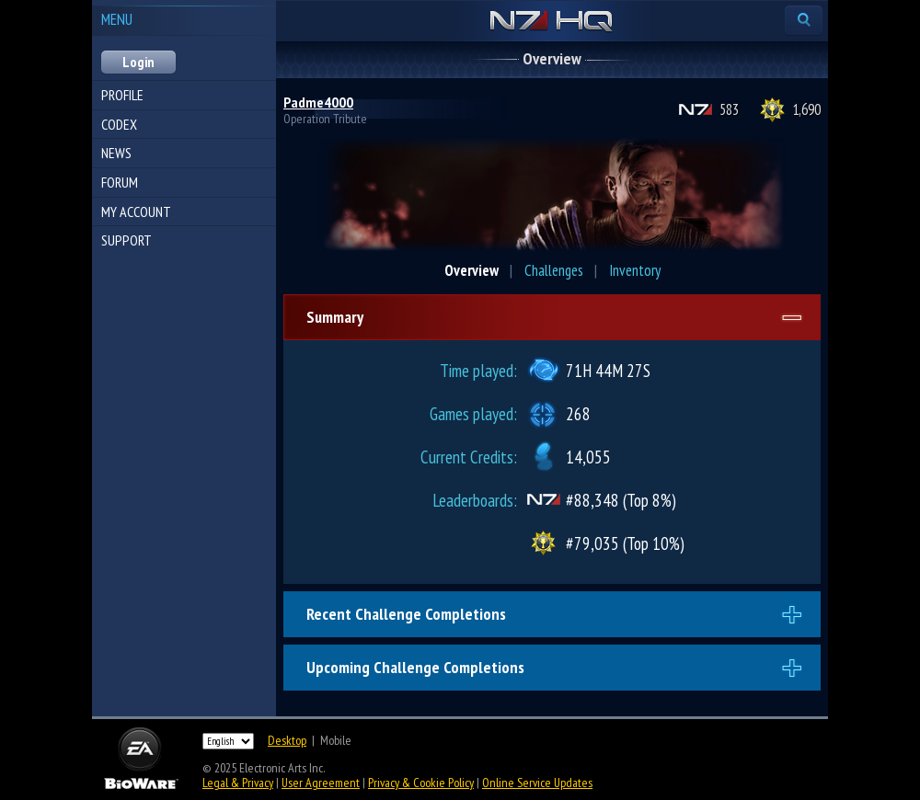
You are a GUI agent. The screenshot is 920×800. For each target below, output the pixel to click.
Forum (119, 182)
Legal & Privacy (237, 782)
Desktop (287, 740)
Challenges (553, 270)
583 (729, 109)
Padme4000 (318, 102)
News (116, 152)
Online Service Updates (537, 782)
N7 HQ (551, 22)
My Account (136, 211)
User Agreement (321, 782)
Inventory (635, 270)
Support (126, 240)
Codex (119, 124)
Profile (122, 95)
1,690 (806, 109)
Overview (471, 270)
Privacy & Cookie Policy (421, 782)
